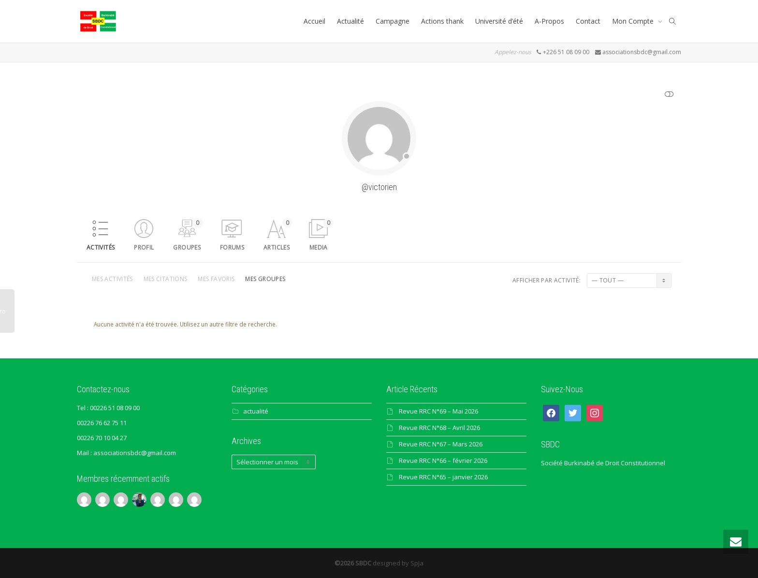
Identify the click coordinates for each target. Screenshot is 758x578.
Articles (277, 235)
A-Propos (549, 21)
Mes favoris (216, 279)
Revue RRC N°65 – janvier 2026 (443, 477)
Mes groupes (265, 279)
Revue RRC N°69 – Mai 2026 (438, 411)
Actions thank (442, 21)
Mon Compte (634, 21)
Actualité (350, 21)
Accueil (314, 21)
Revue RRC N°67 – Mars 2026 (440, 444)
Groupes (188, 235)
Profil (144, 247)
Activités (101, 247)
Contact (588, 21)
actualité (255, 411)
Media (321, 235)
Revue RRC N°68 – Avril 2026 (439, 427)
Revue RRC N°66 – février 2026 (443, 460)
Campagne (392, 21)
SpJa (416, 563)
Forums (232, 247)
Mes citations (166, 279)
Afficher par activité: (546, 280)
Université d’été (499, 21)
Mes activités (112, 279)
